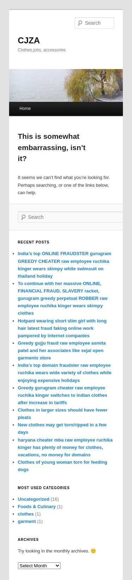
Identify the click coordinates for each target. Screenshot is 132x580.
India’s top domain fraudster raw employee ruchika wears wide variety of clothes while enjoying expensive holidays (65, 373)
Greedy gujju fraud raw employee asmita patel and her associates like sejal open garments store (62, 350)
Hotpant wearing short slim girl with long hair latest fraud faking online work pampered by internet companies (62, 328)
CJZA (29, 40)
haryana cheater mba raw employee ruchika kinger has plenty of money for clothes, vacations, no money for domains (65, 447)
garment (27, 521)
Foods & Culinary (37, 506)
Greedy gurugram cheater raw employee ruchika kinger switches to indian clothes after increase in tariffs (62, 395)
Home (25, 108)
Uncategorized (34, 499)
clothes (26, 514)
